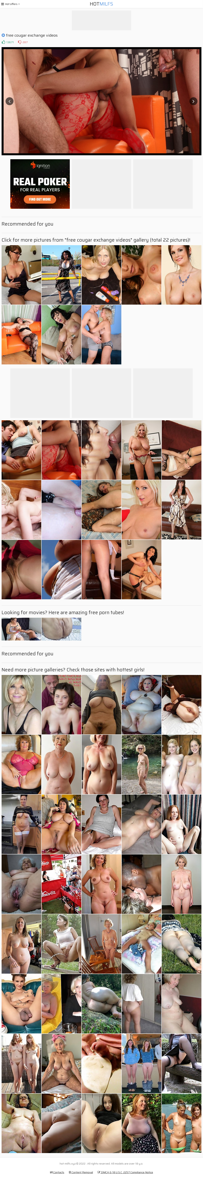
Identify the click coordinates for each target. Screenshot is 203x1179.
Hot (101, 4)
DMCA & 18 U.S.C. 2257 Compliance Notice (125, 1172)
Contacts (57, 1172)
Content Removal (81, 1172)
